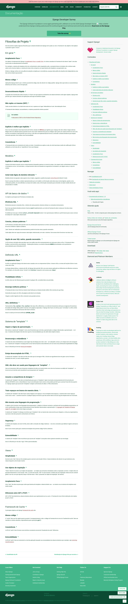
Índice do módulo (97, 218)
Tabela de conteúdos (94, 182)
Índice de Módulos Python (96, 187)
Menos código (96, 70)
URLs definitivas (97, 115)
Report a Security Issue (39, 580)
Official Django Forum (94, 232)
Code (66, 7)
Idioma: (122, 592)
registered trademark (48, 600)
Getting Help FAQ (61, 571)
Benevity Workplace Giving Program (113, 580)
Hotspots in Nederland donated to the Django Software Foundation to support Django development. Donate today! (108, 50)
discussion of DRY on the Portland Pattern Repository (26, 117)
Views (92, 145)
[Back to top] (124, 601)
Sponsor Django (108, 571)
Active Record (54, 178)
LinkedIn (82, 583)
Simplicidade (96, 148)
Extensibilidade (97, 142)
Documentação (14, 13)
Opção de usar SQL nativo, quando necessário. (105, 101)
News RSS (83, 585)
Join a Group (36, 571)
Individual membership (39, 583)
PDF (104, 250)
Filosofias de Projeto (94, 62)
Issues (72, 7)
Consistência (96, 81)
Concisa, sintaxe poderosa (100, 98)
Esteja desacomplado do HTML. (101, 126)
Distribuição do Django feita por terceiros (66, 554)
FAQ (88, 211)
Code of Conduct (9, 583)
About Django (9, 571)
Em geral (93, 65)
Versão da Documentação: (117, 597)
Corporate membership (110, 574)
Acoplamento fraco (98, 67)
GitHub (82, 571)
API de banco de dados (97, 92)
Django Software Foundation (13, 580)
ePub (107, 250)
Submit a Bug (36, 577)
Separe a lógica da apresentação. (101, 120)
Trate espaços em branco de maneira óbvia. (104, 134)
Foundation (87, 7)
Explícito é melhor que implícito (101, 78)
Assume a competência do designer (102, 131)
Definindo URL (94, 104)
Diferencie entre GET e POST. (100, 156)
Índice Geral (92, 185)
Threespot (87, 595)
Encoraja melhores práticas (100, 112)
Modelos (93, 84)
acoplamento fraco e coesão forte (34, 61)
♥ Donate (94, 7)
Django (10, 7)
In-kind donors (49, 595)
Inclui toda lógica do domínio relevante (103, 90)
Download (45, 7)
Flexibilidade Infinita (98, 109)
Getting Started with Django (12, 574)
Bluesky (82, 580)
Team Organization (10, 577)
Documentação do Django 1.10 (97, 196)
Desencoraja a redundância (100, 123)
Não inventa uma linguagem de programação (105, 137)
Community (78, 7)
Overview (37, 7)
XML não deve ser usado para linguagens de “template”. (107, 129)
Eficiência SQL (96, 95)
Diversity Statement (10, 585)
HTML (100, 250)
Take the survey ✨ (64, 33)
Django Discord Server (94, 225)
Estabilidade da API (11, 554)
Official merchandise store (111, 577)
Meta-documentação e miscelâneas (100, 199)
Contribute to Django (38, 574)
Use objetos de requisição (99, 151)
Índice (89, 218)
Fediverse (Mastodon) (86, 577)
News (62, 7)
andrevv (98, 595)
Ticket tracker (91, 239)
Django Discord (61, 574)
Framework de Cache (96, 159)
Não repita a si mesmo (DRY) (100, 76)
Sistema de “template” (97, 117)
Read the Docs (99, 252)
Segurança (95, 140)
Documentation (54, 7)
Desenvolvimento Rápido (99, 73)
